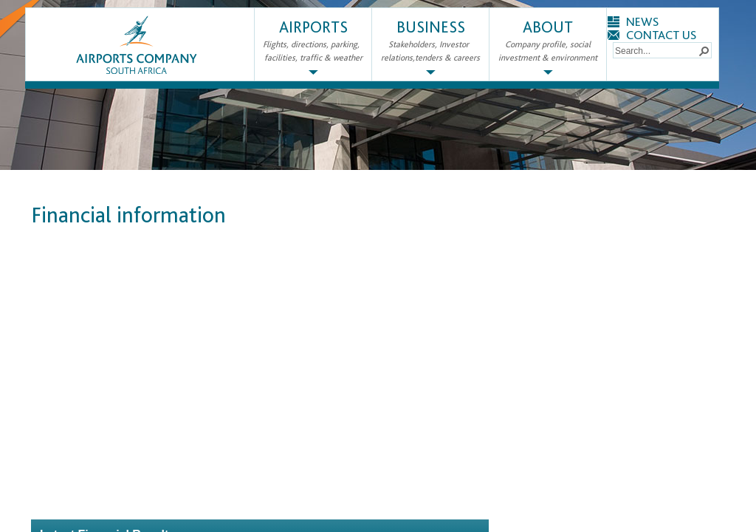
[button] (703, 50)
